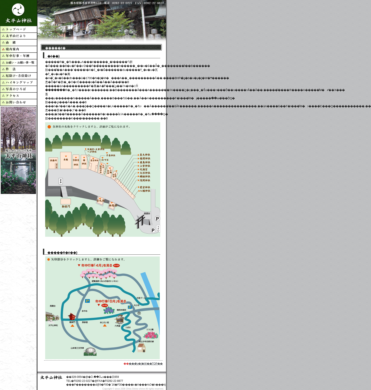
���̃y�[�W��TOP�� (146, 363)
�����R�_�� (18, 13)
